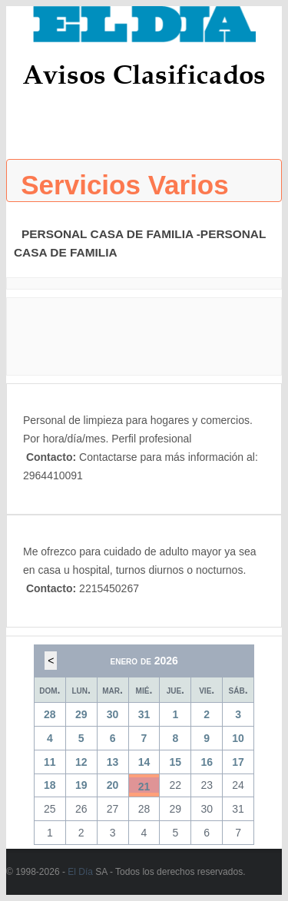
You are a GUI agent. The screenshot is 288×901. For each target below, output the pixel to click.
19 (81, 785)
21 (144, 786)
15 (176, 762)
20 (113, 785)
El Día (80, 871)
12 (81, 762)
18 (50, 785)
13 (113, 762)
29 (81, 714)
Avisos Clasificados (144, 74)
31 (144, 714)
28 (50, 714)
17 (238, 762)
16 (206, 762)
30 (113, 714)
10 (238, 738)
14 (144, 762)
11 (50, 762)
